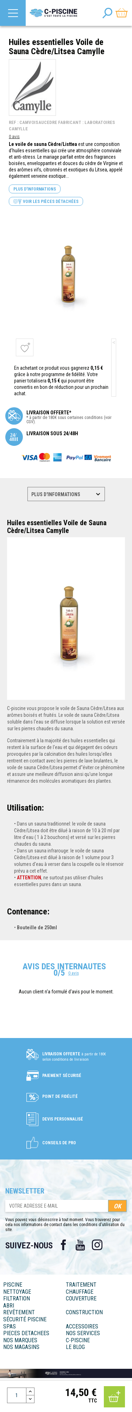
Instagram (97, 1245)
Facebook (63, 1245)
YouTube (80, 1245)
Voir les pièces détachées (45, 201)
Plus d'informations (34, 189)
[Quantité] (16, 1395)
